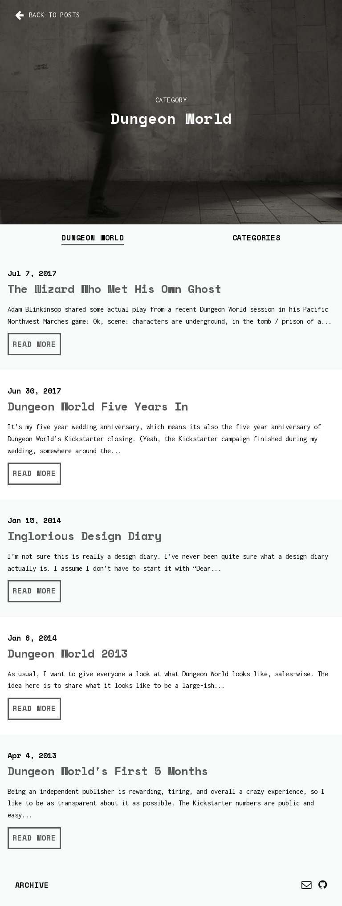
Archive (32, 884)
